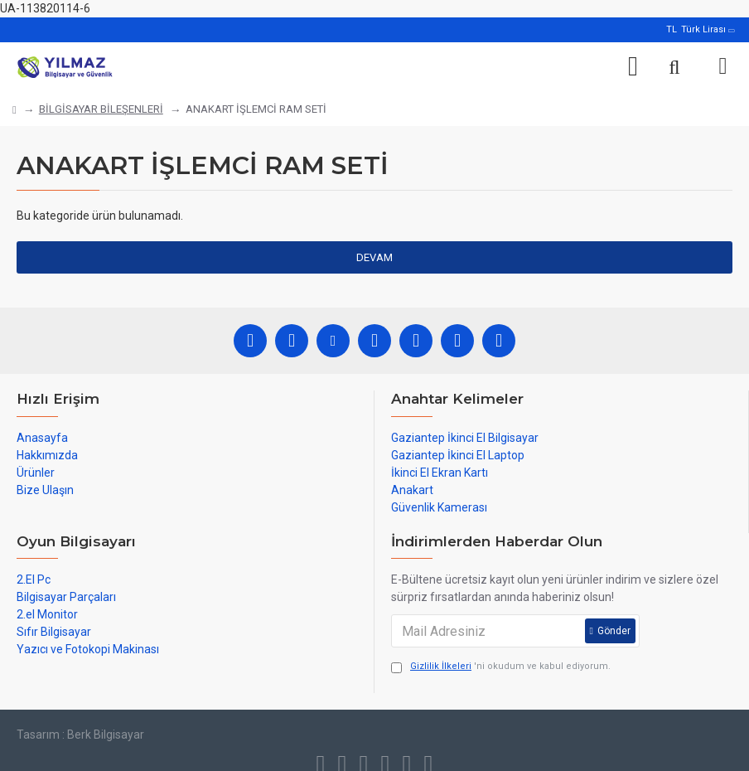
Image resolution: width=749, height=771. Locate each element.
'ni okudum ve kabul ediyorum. (501, 667)
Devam (374, 257)
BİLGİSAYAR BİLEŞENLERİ (101, 109)
